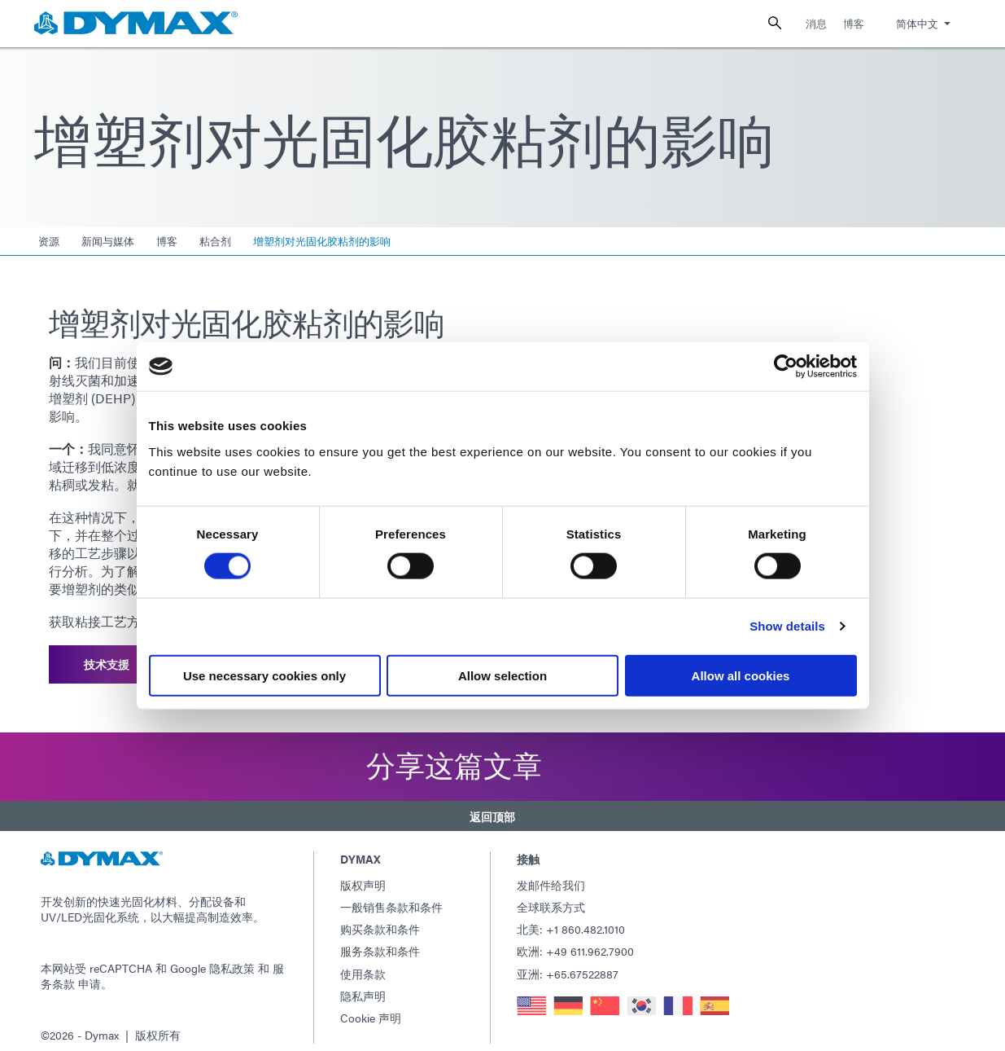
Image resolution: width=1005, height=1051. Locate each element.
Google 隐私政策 (212, 955)
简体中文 (917, 23)
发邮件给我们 (551, 871)
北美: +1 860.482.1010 (571, 916)
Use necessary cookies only (264, 675)
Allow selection (502, 675)
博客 (853, 23)
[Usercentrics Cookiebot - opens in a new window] (785, 366)
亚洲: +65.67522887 (567, 960)
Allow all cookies (741, 675)
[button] (502, 806)
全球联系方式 (551, 894)
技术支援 (106, 661)
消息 (816, 23)
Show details (787, 626)
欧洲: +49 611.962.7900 (575, 938)
